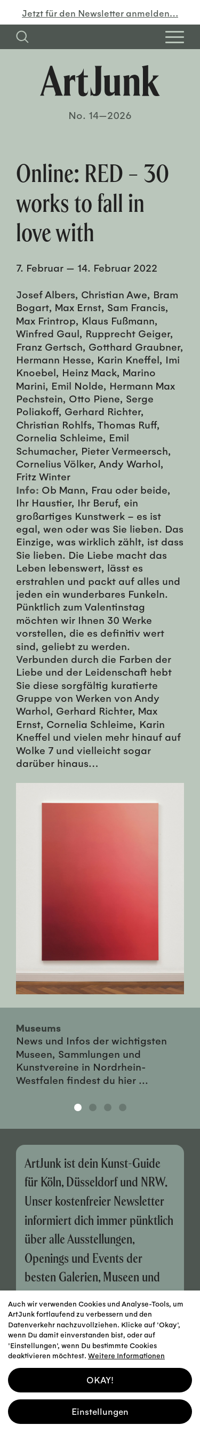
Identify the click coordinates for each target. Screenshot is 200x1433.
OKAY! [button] (100, 1376)
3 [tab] (107, 1107)
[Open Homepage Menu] (174, 37)
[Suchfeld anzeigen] (22, 36)
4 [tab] (122, 1107)
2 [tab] (93, 1107)
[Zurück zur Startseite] (100, 81)
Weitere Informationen (126, 1352)
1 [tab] (78, 1107)
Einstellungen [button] (100, 1408)
